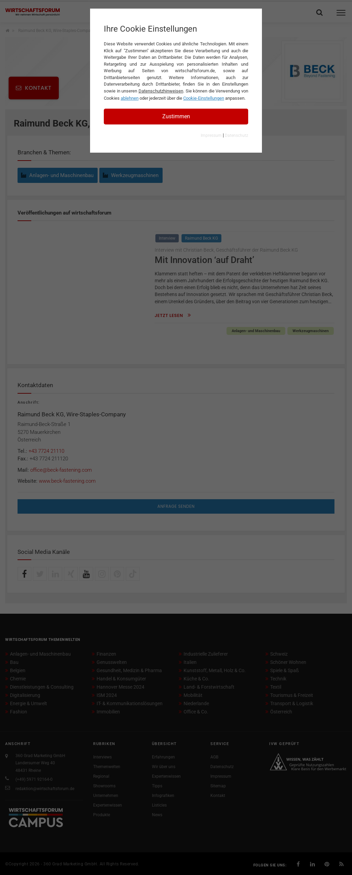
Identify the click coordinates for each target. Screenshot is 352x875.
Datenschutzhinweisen (161, 91)
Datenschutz (236, 135)
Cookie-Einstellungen (203, 98)
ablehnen (130, 98)
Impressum (211, 135)
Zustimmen (176, 116)
